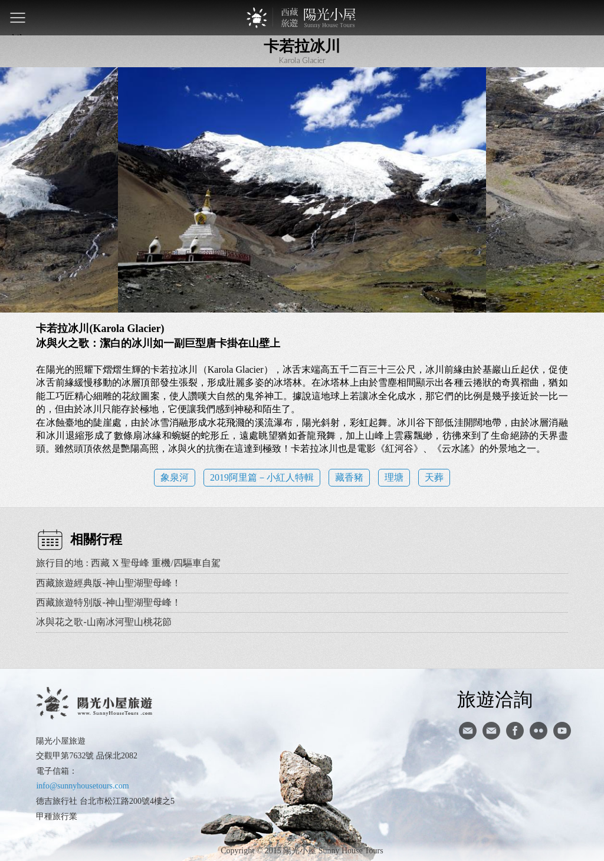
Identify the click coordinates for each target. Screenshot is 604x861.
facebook (515, 730)
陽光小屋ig (491, 730)
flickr (538, 730)
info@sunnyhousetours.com (82, 785)
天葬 (434, 477)
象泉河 (174, 477)
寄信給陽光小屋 (467, 730)
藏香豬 (349, 477)
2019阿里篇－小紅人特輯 (262, 477)
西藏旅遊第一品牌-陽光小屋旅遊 (302, 17)
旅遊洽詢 (495, 698)
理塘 (394, 477)
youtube (562, 730)
